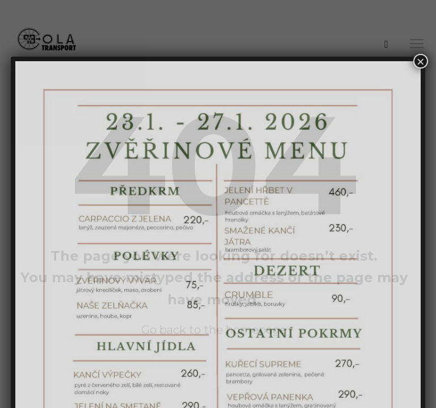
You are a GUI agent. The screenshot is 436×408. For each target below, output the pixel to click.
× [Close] (421, 61)
